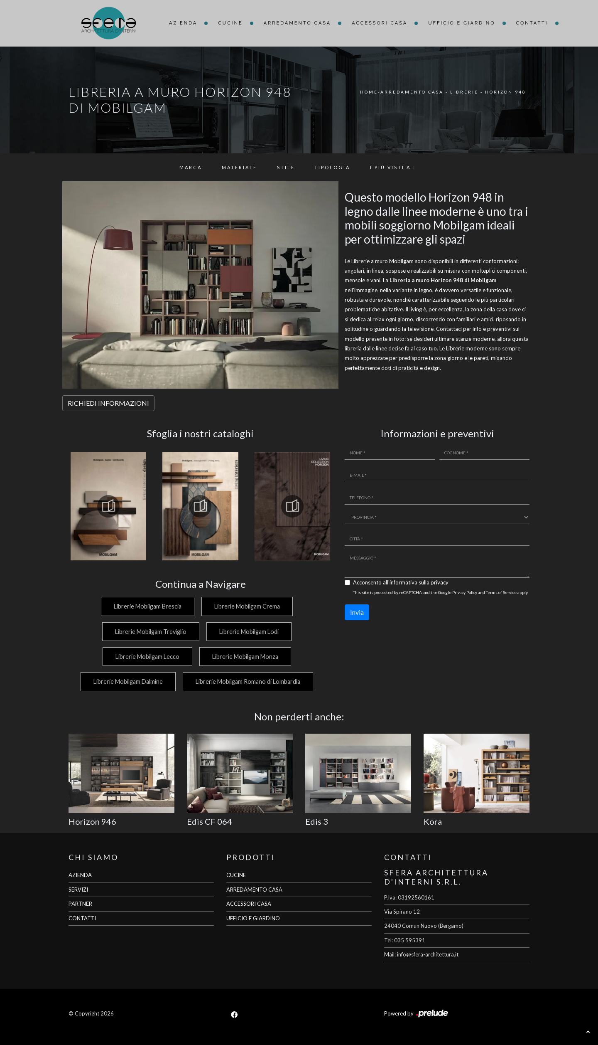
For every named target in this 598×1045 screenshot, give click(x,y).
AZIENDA (80, 875)
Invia (357, 612)
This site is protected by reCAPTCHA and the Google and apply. (440, 592)
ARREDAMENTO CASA (254, 889)
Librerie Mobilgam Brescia (146, 606)
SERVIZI (78, 889)
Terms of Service (501, 592)
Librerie (464, 91)
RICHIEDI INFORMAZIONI (108, 403)
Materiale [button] (239, 167)
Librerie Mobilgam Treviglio (149, 631)
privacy (439, 582)
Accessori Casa (379, 23)
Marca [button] (190, 167)
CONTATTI (82, 918)
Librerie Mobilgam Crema (247, 606)
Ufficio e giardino (461, 23)
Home (369, 91)
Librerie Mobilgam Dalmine (127, 681)
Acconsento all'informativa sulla (400, 582)
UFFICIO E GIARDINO (253, 918)
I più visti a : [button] (392, 167)
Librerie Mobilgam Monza (245, 656)
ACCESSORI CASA (248, 903)
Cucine (230, 23)
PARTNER (80, 903)
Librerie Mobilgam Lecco (146, 656)
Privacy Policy (464, 592)
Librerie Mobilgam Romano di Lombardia (248, 681)
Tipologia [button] (332, 167)
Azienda (183, 23)
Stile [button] (286, 167)
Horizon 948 (505, 91)
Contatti (532, 23)
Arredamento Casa (297, 23)
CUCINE (236, 875)
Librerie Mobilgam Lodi (249, 631)
